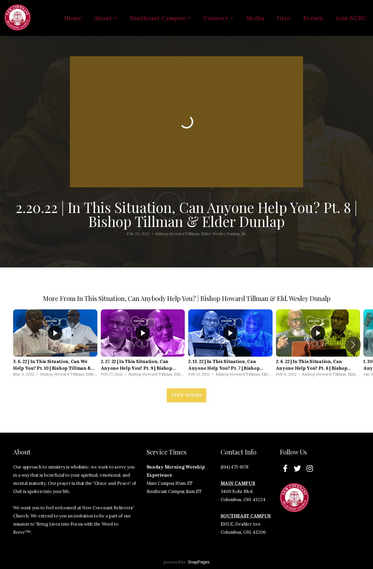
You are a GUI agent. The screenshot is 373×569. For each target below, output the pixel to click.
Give (284, 18)
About (105, 18)
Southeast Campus (160, 18)
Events (313, 18)
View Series (186, 395)
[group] (55, 344)
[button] (353, 344)
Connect (218, 18)
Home (73, 18)
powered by (186, 562)
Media (255, 18)
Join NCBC (351, 18)
